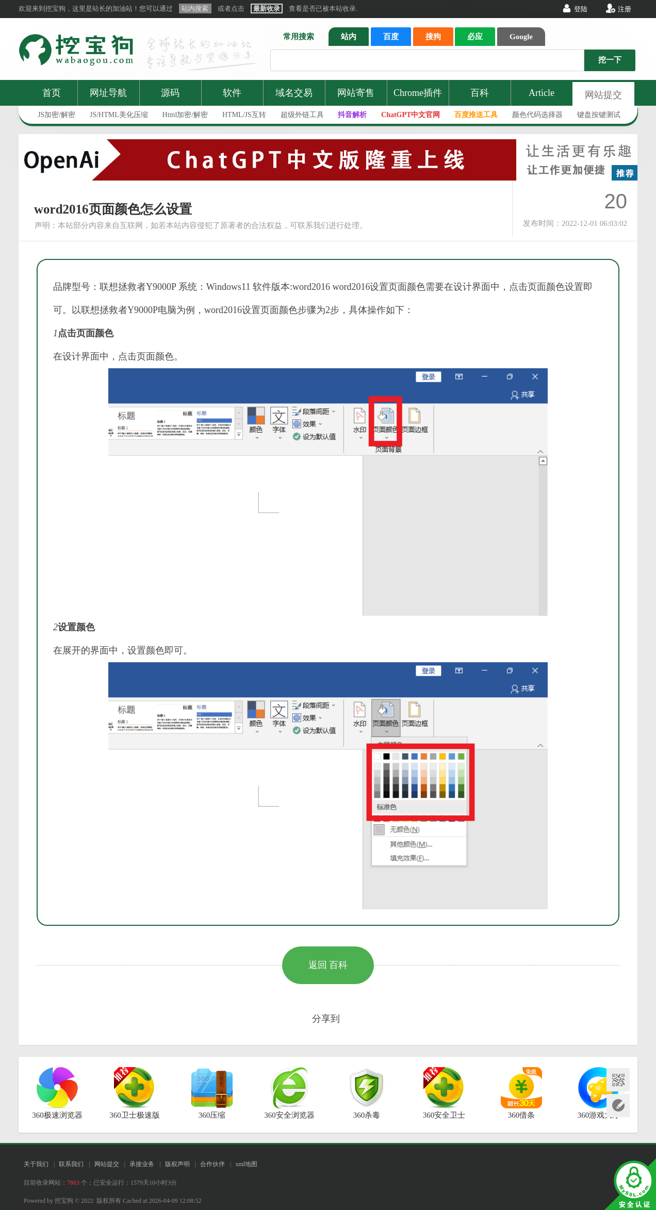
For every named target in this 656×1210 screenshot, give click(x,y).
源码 (170, 93)
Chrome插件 (417, 93)
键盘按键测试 (598, 115)
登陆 (580, 9)
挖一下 (609, 60)
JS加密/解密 (56, 115)
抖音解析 (352, 115)
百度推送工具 (476, 115)
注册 (624, 9)
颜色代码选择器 (537, 115)
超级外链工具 (302, 115)
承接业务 (141, 1164)
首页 (51, 93)
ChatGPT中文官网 (410, 115)
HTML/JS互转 (244, 115)
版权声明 (177, 1164)
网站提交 (603, 95)
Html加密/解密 (185, 115)
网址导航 (108, 93)
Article (541, 93)
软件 (232, 93)
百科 (479, 93)
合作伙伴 (212, 1164)
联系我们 (71, 1164)
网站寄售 (355, 93)
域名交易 (294, 93)
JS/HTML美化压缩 (119, 115)
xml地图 (246, 1164)
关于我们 (36, 1164)
